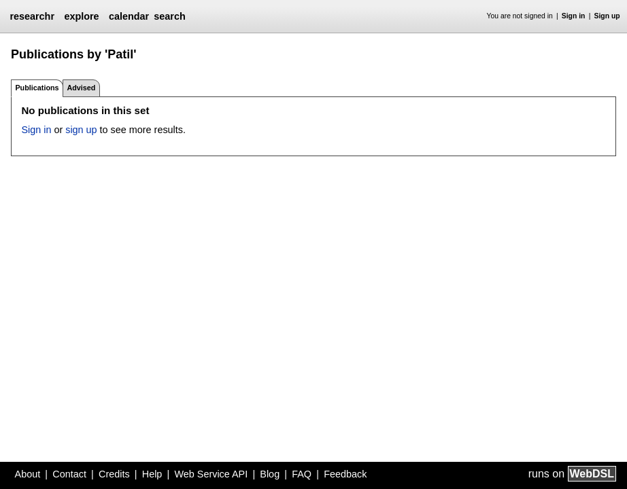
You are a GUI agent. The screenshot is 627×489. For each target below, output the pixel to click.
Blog (269, 474)
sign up (81, 129)
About (28, 474)
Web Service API (211, 474)
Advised (81, 88)
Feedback (345, 474)
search (169, 16)
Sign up (607, 16)
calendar (129, 16)
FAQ (301, 474)
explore (81, 16)
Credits (114, 474)
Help (152, 474)
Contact (69, 474)
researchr (32, 16)
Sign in (574, 16)
